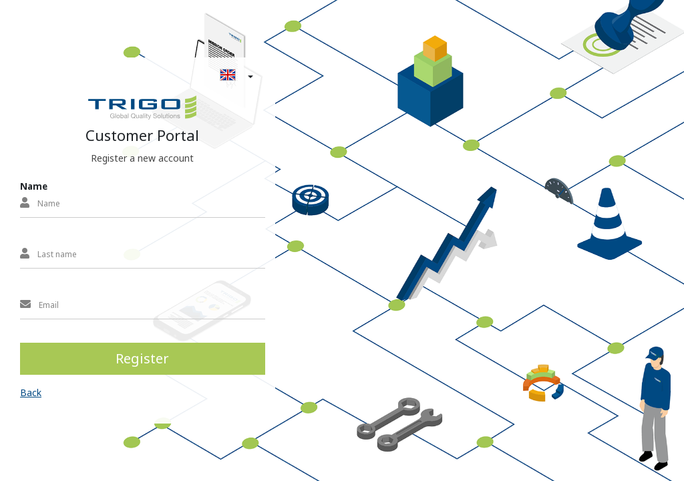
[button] (139, 76)
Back (30, 392)
